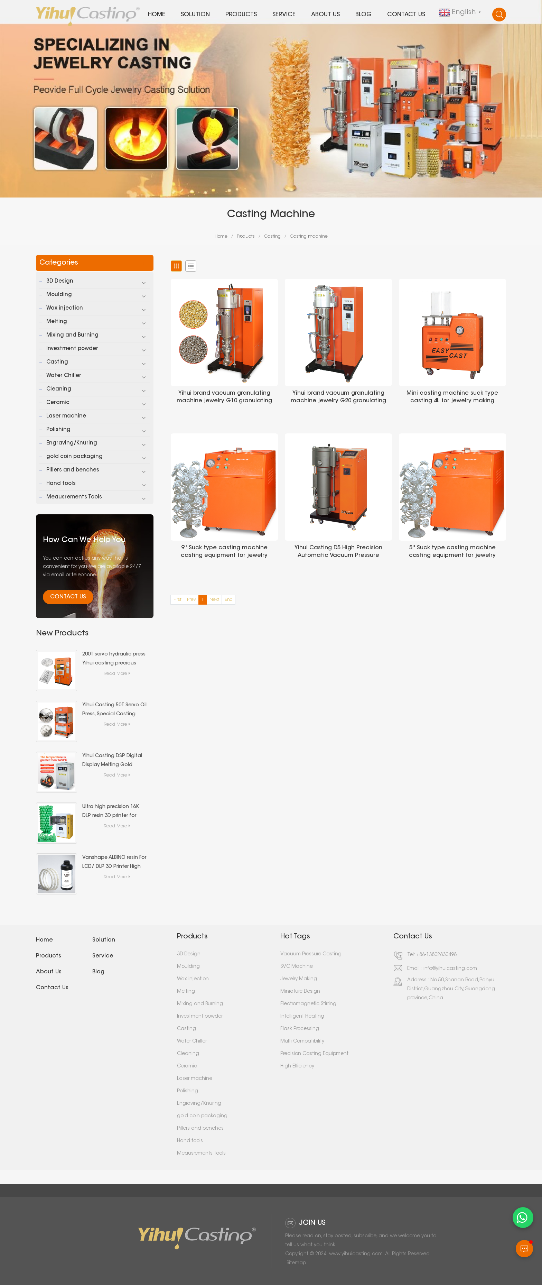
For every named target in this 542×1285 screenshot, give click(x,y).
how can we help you (84, 540)
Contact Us (68, 597)
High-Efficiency (297, 1066)
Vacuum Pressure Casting (311, 954)
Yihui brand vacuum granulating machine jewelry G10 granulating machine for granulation (224, 398)
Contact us (406, 15)
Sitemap (296, 1263)
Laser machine (66, 416)
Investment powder (72, 348)
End (229, 599)
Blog (363, 15)
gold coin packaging (74, 456)
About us (325, 15)
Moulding (59, 294)
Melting (56, 321)
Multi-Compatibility (302, 1041)
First (177, 599)
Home (156, 15)
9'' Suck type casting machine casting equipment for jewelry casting (224, 552)
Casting (272, 236)
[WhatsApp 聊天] (523, 1217)
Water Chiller (63, 375)
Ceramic (57, 402)
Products (241, 15)
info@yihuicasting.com (450, 968)
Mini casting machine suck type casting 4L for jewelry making (452, 397)
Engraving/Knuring (71, 443)
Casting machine (309, 236)
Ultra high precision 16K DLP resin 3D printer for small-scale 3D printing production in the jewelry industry (112, 812)
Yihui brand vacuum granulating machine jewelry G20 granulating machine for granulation (338, 398)
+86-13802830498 (436, 955)
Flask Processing (299, 1029)
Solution (195, 15)
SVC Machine (296, 966)
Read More (118, 673)
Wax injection (64, 308)
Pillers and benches (72, 470)
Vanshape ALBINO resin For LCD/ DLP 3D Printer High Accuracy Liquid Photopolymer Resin (114, 863)
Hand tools (61, 483)
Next (214, 599)
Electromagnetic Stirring (308, 1004)
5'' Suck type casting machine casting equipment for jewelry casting (452, 552)
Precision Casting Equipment (314, 1054)
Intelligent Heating (302, 1016)
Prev (191, 599)
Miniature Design (300, 991)
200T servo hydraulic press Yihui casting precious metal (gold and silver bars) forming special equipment (114, 660)
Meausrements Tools (74, 497)
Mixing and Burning (72, 335)
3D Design (59, 281)
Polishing (58, 429)
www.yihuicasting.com (356, 1254)
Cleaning (58, 389)
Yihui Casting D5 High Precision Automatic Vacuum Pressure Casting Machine (338, 552)
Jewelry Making (298, 979)
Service (284, 15)
